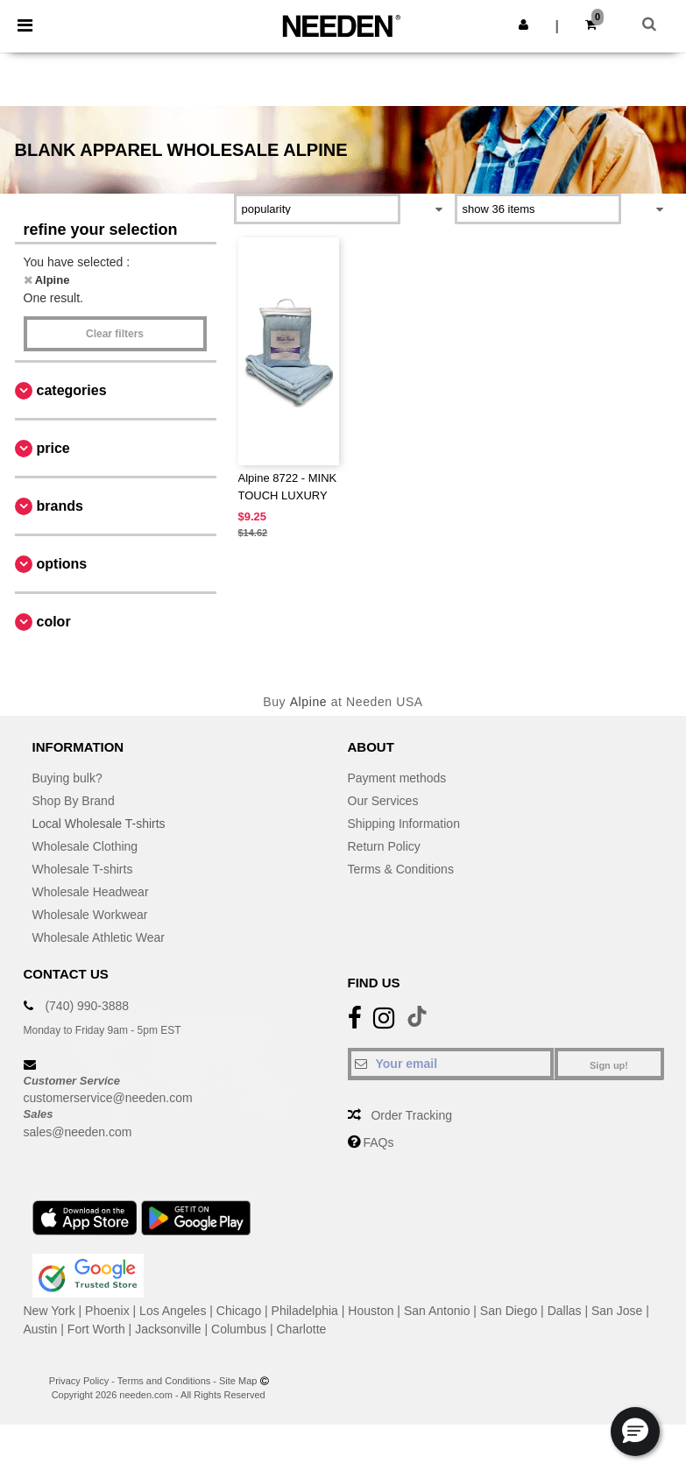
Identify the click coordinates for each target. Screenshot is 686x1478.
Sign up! (609, 1065)
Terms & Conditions (401, 869)
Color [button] (54, 621)
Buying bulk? (67, 778)
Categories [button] (72, 390)
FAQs (378, 1142)
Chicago (238, 1311)
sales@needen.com (78, 1132)
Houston (370, 1311)
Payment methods (397, 778)
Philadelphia (305, 1311)
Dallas (565, 1311)
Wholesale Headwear (90, 892)
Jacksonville (168, 1329)
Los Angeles (172, 1311)
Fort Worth (96, 1329)
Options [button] (62, 563)
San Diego (508, 1311)
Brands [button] (60, 506)
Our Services (383, 801)
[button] (523, 25)
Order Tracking (411, 1115)
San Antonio (437, 1311)
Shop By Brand (73, 801)
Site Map (238, 1380)
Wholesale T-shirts (82, 869)
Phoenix (107, 1311)
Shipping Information (404, 824)
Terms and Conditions (163, 1380)
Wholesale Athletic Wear (98, 937)
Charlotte (302, 1329)
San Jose (616, 1311)
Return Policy (384, 846)
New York (49, 1311)
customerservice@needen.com (108, 1098)
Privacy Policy (79, 1380)
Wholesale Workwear (90, 915)
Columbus (238, 1329)
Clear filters (115, 334)
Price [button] (53, 448)
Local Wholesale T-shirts (99, 824)
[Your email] (451, 1063)
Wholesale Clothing (85, 846)
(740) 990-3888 (87, 1006)
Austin (41, 1329)
